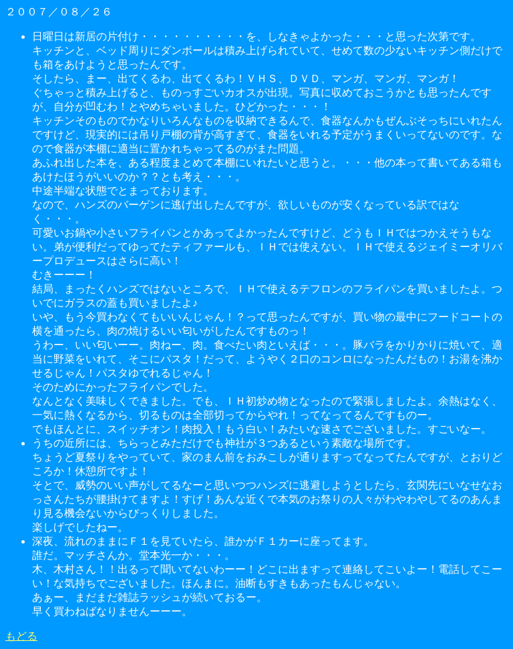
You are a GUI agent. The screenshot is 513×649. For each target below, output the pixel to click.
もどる (21, 636)
